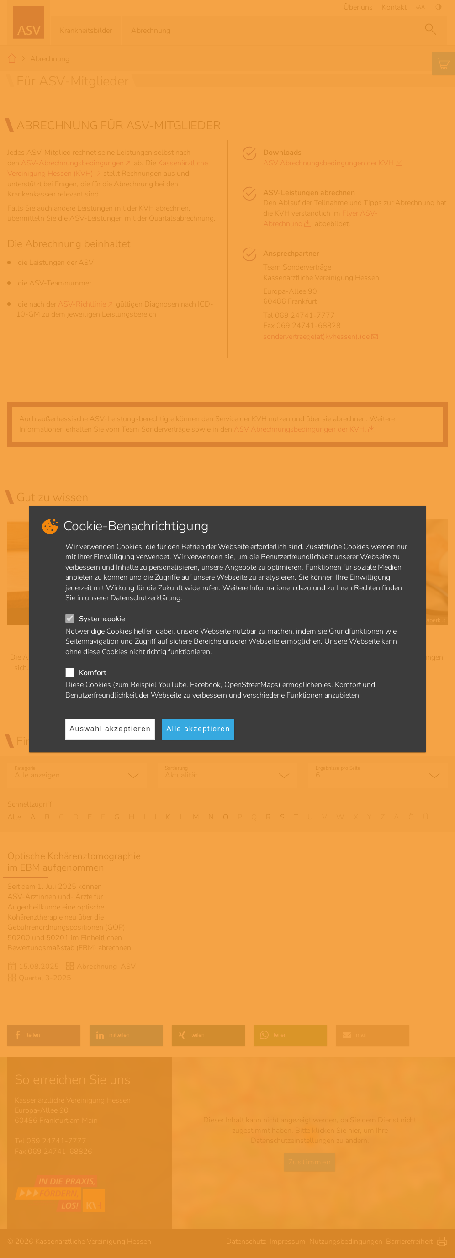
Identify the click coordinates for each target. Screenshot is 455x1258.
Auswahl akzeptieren (110, 729)
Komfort (92, 673)
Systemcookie (102, 619)
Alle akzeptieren (198, 729)
